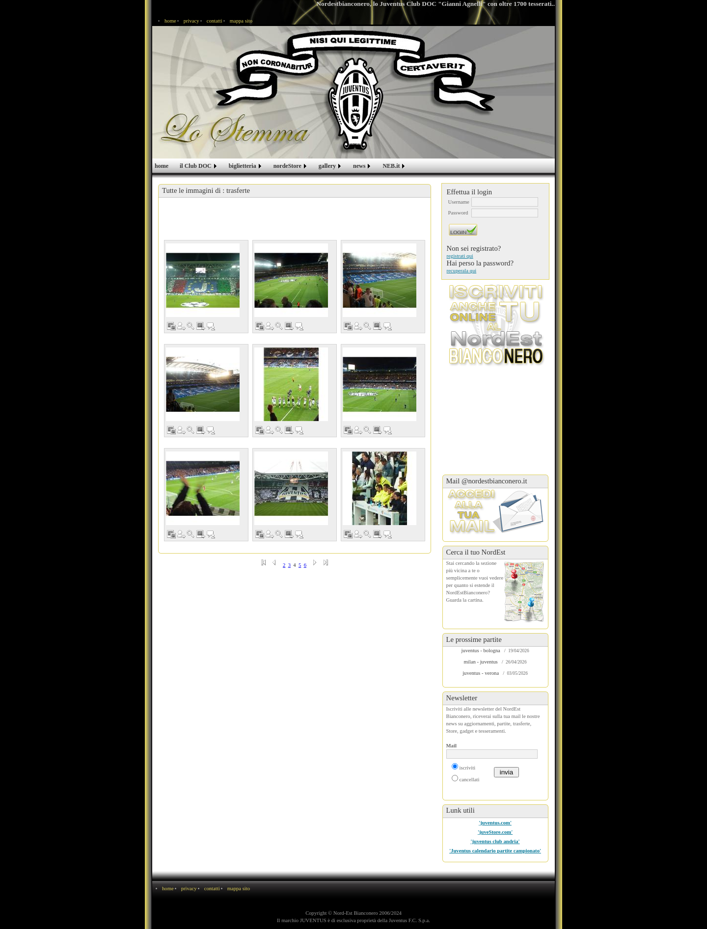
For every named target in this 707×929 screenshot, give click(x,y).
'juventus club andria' (495, 841)
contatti (214, 21)
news (359, 165)
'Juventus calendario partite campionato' (495, 850)
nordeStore (287, 165)
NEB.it (391, 165)
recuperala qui (462, 270)
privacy (191, 21)
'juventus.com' (495, 822)
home (170, 21)
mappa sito (241, 21)
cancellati (470, 779)
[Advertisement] (294, 220)
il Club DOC (196, 165)
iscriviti (468, 767)
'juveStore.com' (495, 832)
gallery (327, 165)
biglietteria (242, 165)
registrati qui (460, 256)
